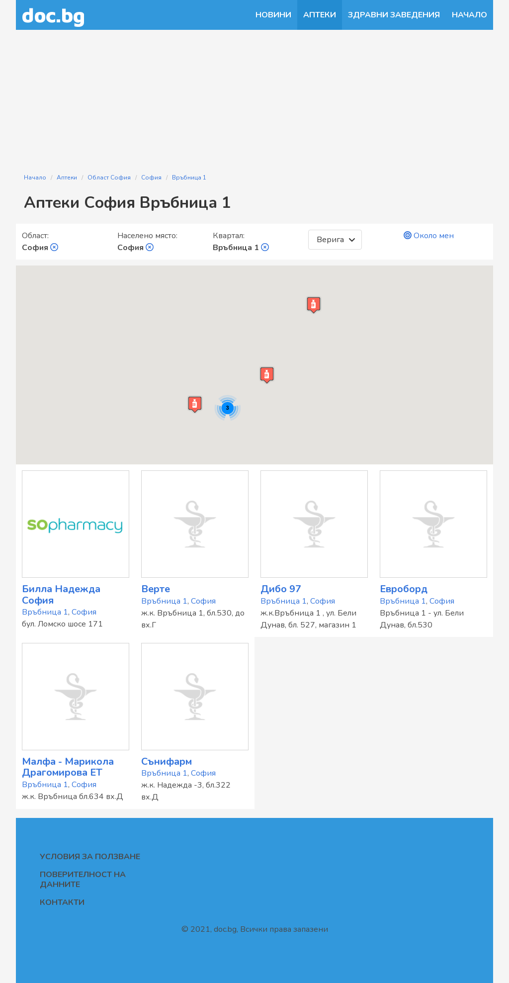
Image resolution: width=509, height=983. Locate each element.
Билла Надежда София (61, 594)
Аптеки (319, 14)
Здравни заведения (394, 14)
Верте (155, 589)
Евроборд (403, 589)
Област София (109, 177)
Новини (273, 14)
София (151, 177)
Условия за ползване (90, 856)
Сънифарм (166, 761)
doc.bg (53, 14)
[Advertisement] (254, 95)
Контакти (62, 902)
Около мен (429, 235)
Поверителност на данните (83, 879)
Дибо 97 (280, 589)
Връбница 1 (189, 177)
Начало (469, 14)
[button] (267, 375)
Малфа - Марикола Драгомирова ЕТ (68, 767)
